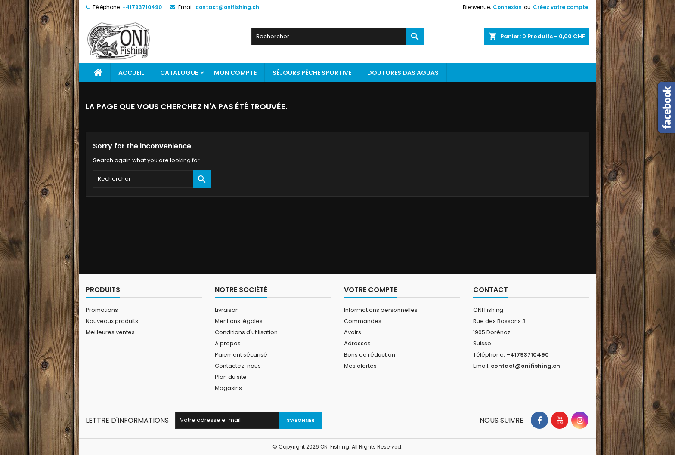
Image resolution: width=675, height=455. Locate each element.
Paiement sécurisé (241, 354)
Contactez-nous (238, 366)
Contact (490, 290)
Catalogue (179, 72)
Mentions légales (239, 321)
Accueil (131, 72)
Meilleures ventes (110, 332)
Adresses (357, 343)
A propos (228, 343)
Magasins (228, 388)
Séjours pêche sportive (311, 72)
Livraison (227, 310)
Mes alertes (360, 366)
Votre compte (370, 290)
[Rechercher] (337, 36)
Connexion (507, 7)
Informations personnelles (381, 310)
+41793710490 (142, 7)
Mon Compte (235, 72)
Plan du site (231, 377)
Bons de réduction (369, 354)
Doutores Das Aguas (403, 72)
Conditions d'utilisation (246, 332)
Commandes (362, 321)
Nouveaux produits (112, 321)
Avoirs (352, 332)
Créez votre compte (560, 7)
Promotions (102, 310)
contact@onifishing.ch (227, 7)
